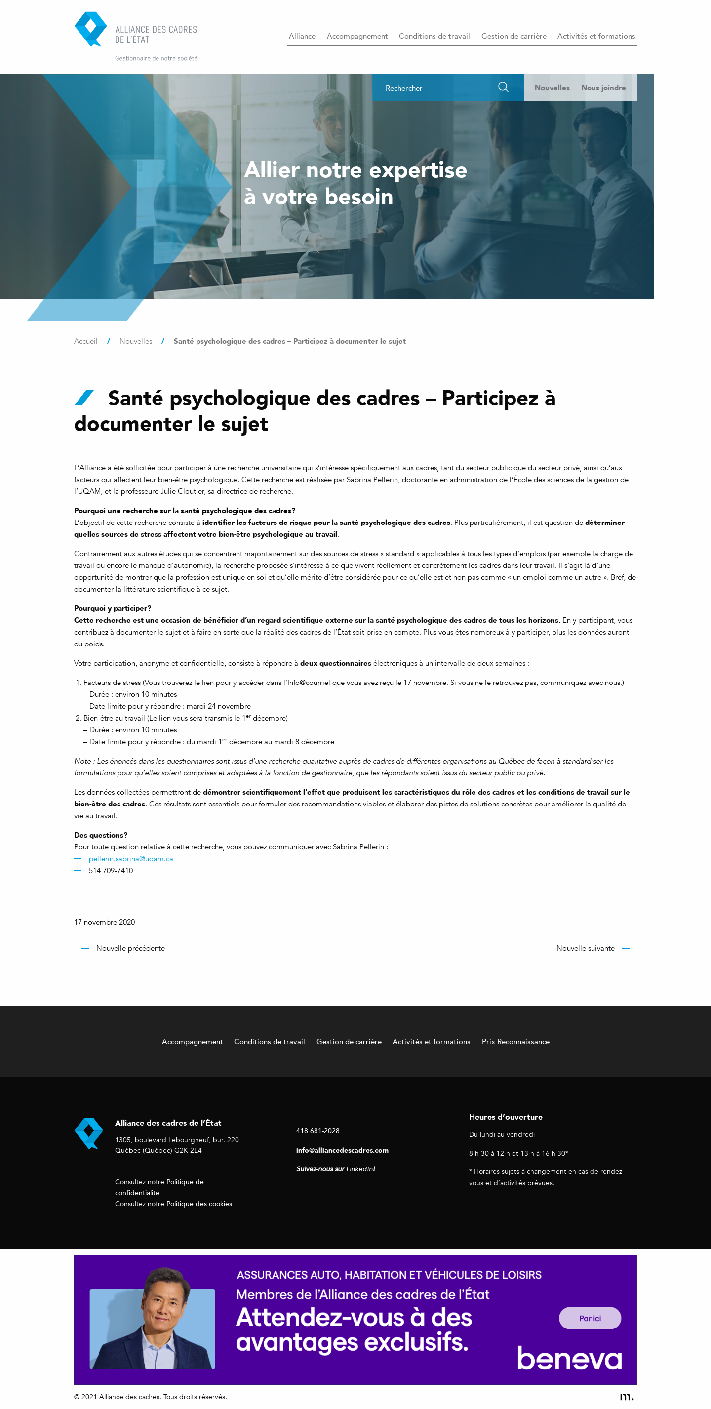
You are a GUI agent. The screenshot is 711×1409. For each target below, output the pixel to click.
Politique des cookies (199, 1203)
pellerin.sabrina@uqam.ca (131, 858)
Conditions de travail (434, 35)
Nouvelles (552, 87)
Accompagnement (357, 35)
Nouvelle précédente (130, 948)
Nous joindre (603, 87)
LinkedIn (359, 1169)
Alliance (302, 35)
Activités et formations (596, 35)
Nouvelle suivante (585, 948)
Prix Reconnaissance (516, 1041)
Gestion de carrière (514, 35)
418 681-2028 (318, 1130)
